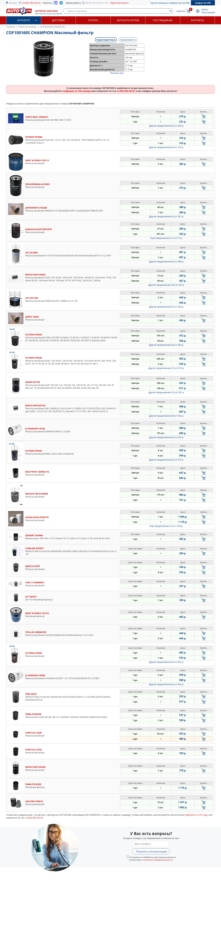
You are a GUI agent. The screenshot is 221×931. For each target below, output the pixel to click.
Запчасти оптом (128, 20)
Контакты (197, 20)
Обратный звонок (119, 2)
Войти (205, 9)
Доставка (58, 20)
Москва (13, 2)
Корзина (181, 11)
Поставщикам (162, 20)
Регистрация (208, 12)
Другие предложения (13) (166, 392)
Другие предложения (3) (166, 216)
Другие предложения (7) (166, 306)
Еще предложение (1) (166, 238)
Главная (10, 26)
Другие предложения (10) (166, 284)
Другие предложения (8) (166, 344)
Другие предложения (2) (166, 125)
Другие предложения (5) (166, 261)
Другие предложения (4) (166, 147)
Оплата (93, 20)
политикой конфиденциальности (158, 860)
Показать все (117, 73)
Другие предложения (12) (166, 368)
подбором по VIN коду (195, 814)
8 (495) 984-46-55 (31, 2)
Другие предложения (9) (166, 415)
